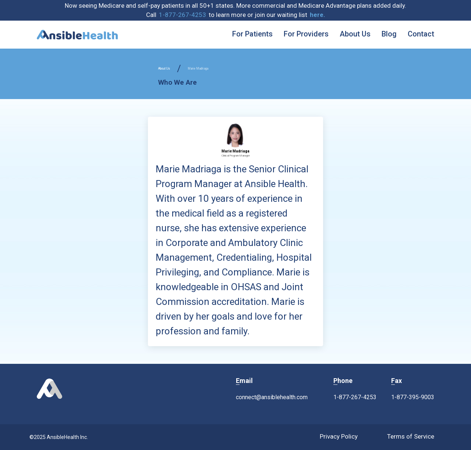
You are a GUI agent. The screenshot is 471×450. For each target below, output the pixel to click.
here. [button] (317, 14)
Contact (421, 34)
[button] (317, 15)
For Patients (252, 34)
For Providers (306, 34)
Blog (389, 34)
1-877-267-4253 (182, 14)
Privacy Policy (339, 436)
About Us (355, 34)
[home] (77, 34)
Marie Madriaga (198, 68)
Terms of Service (410, 436)
